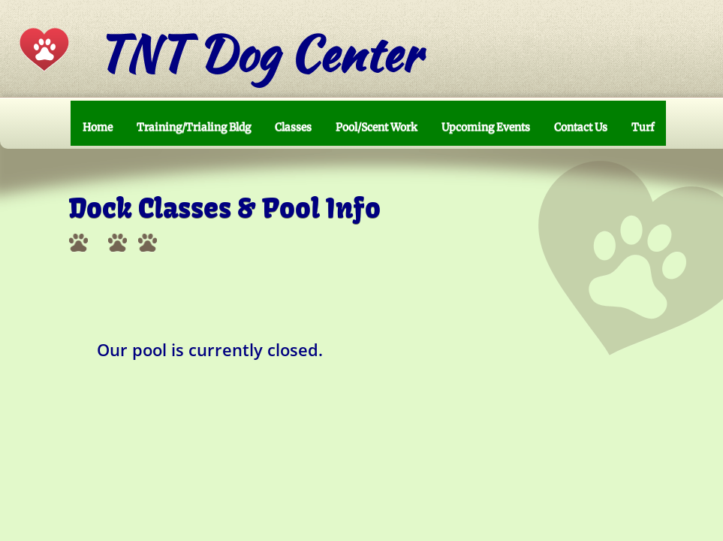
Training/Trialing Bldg (194, 127)
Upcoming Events (485, 127)
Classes (293, 127)
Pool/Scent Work (376, 127)
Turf (642, 127)
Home (98, 127)
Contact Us (580, 127)
